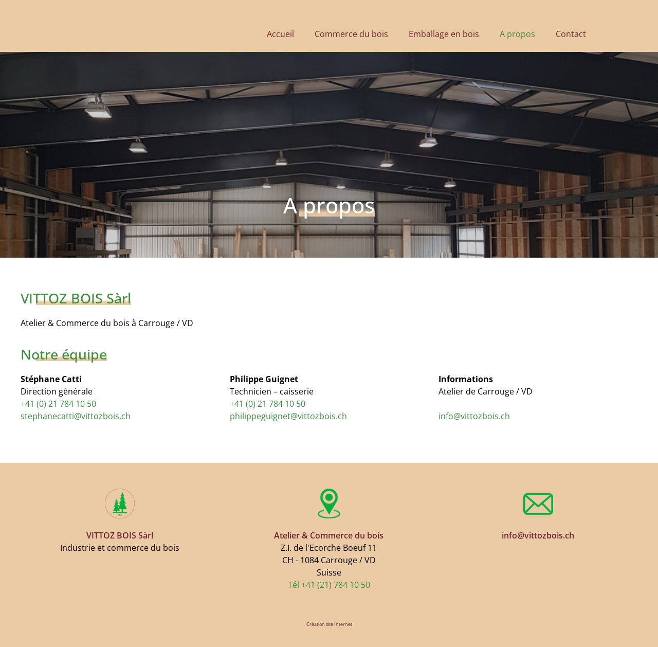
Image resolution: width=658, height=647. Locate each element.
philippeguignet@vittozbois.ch (288, 416)
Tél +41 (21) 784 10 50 (329, 584)
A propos (517, 34)
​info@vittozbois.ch (474, 416)
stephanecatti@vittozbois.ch (76, 416)
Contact (571, 34)
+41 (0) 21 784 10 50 (58, 403)
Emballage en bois (444, 34)
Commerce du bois (351, 34)
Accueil (280, 34)
